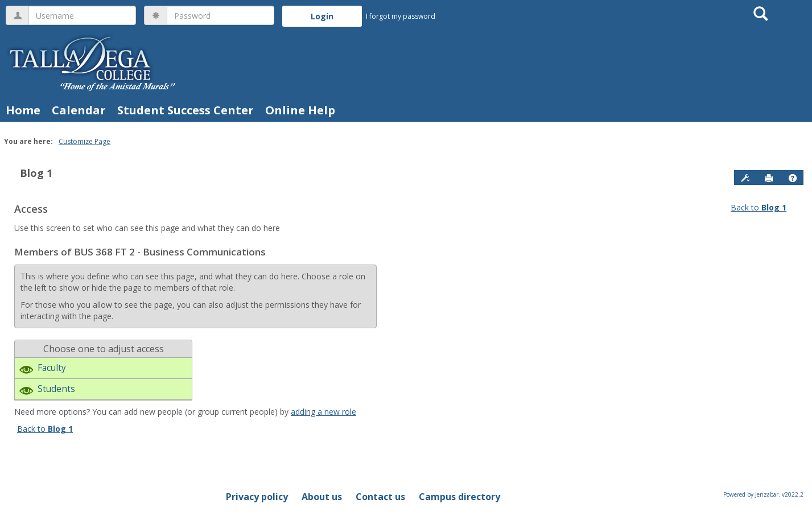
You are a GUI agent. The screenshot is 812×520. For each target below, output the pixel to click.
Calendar (79, 110)
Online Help (300, 110)
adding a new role (323, 411)
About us (322, 496)
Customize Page (84, 141)
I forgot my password (400, 16)
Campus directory (459, 496)
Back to (758, 207)
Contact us (380, 496)
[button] (792, 178)
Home (23, 110)
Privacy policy (257, 496)
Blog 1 (36, 173)
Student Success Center (185, 110)
